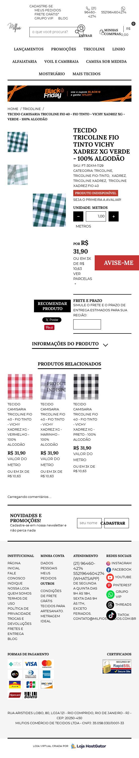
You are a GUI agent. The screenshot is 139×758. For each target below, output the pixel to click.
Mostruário (52, 73)
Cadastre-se (41, 6)
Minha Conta (52, 537)
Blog (63, 18)
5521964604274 (113, 12)
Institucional (20, 537)
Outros (47, 564)
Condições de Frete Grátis (51, 577)
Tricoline (94, 49)
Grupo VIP (43, 18)
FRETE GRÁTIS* (46, 14)
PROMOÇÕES (63, 49)
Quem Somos (19, 574)
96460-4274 (90, 12)
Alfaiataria (24, 61)
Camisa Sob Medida (106, 61)
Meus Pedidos (47, 10)
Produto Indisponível (53, 387)
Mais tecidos (86, 73)
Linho (118, 49)
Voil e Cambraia (61, 61)
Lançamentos (29, 49)
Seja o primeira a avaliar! (97, 200)
